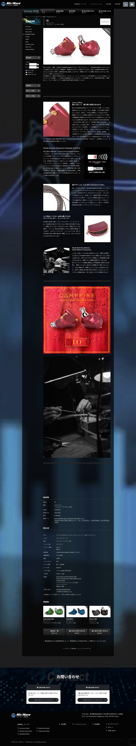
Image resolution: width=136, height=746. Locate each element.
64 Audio (28, 26)
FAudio (28, 36)
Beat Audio (29, 31)
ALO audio (29, 29)
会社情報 (108, 4)
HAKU (27, 39)
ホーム (48, 12)
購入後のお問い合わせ (88, 12)
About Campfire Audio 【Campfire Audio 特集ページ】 (69, 518)
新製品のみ (29, 72)
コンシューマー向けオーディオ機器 (37, 16)
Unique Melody (30, 49)
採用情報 (117, 4)
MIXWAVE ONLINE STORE (63, 589)
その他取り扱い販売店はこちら (64, 591)
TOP (27, 16)
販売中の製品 (30, 70)
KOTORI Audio (30, 44)
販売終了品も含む (31, 74)
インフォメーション (96, 4)
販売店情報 (74, 12)
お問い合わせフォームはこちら (43, 700)
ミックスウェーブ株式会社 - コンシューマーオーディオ (77, 648)
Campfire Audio (50, 16)
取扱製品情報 (61, 12)
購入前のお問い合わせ (105, 12)
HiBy (27, 42)
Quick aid (28, 47)
